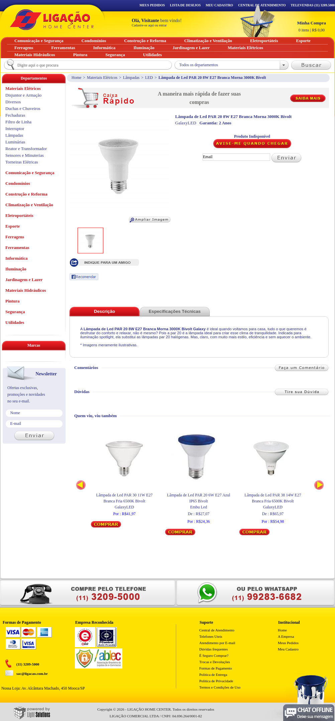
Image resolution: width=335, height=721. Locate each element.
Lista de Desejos (185, 5)
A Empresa (286, 636)
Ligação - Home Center (51, 19)
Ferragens (14, 236)
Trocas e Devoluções (214, 662)
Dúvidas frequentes (213, 649)
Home (76, 77)
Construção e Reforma (26, 194)
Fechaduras (15, 115)
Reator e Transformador (26, 148)
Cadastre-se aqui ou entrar (149, 25)
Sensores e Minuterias (24, 155)
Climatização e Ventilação (29, 204)
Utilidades (14, 322)
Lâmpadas (131, 77)
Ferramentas (17, 247)
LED (149, 77)
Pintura (12, 301)
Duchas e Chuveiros (22, 108)
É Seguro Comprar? (213, 655)
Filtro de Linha (18, 121)
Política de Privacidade (216, 681)
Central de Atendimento (216, 630)
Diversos (13, 101)
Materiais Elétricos (102, 77)
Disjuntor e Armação (23, 95)
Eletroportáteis (19, 215)
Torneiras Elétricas (21, 161)
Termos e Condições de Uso (219, 687)
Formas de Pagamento (215, 668)
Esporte (12, 226)
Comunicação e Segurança (29, 172)
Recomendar (84, 276)
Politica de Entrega (213, 675)
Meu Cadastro (219, 5)
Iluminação (15, 268)
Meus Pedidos (152, 5)
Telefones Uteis (210, 636)
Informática (16, 258)
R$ (311, 26)
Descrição (104, 311)
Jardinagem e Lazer (23, 279)
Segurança (15, 311)
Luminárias (15, 141)
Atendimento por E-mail (217, 643)
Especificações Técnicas (175, 311)
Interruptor (14, 128)
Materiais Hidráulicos (25, 290)
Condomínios (17, 183)
